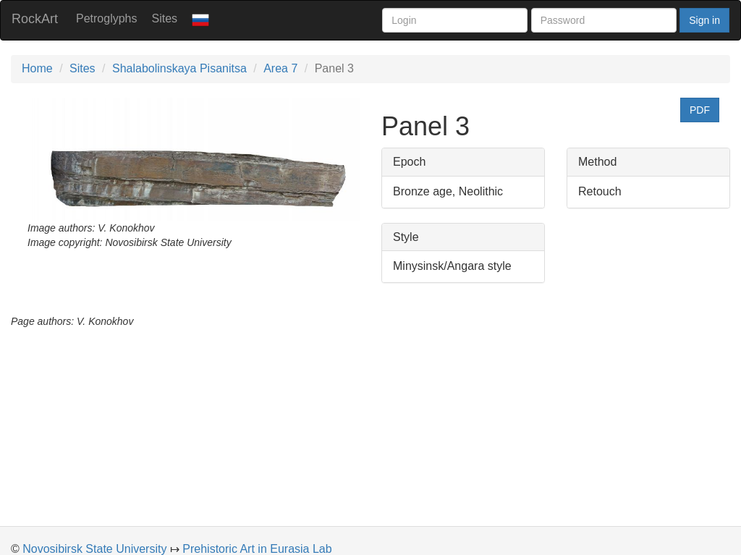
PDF (700, 110)
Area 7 (280, 68)
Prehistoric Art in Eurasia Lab (256, 549)
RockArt (35, 19)
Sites (165, 18)
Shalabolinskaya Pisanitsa (179, 68)
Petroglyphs (106, 18)
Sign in (704, 20)
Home (37, 68)
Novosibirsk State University (94, 549)
